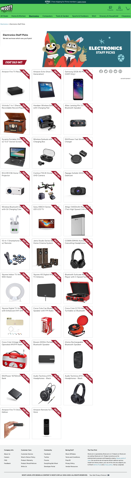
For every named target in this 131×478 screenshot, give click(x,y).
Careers (6, 457)
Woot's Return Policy (28, 457)
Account (119, 8)
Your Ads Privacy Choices (97, 475)
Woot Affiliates (71, 454)
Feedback (7, 463)
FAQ (5, 460)
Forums (110, 8)
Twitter (46, 457)
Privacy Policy (70, 463)
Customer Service (27, 454)
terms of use (97, 465)
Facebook (47, 454)
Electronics (4, 24)
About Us (7, 454)
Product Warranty (27, 460)
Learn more (81, 2)
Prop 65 (68, 460)
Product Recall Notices (28, 463)
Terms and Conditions (73, 457)
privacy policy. (108, 465)
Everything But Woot (51, 463)
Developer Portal (49, 466)
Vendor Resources (72, 466)
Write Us (24, 466)
